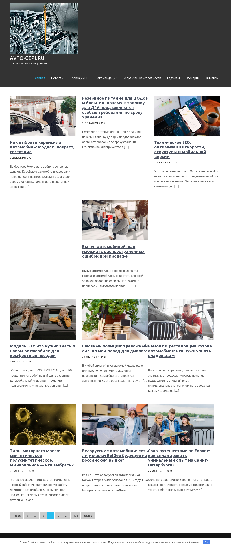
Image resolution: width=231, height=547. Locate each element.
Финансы (212, 78)
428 (76, 516)
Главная (39, 78)
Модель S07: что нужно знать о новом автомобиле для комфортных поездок (42, 350)
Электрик (192, 78)
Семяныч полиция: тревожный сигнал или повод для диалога (115, 348)
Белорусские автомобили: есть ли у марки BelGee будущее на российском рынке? (115, 455)
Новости (57, 78)
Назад (17, 516)
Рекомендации (106, 78)
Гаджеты (173, 78)
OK (206, 542)
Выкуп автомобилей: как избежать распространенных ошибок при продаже (113, 251)
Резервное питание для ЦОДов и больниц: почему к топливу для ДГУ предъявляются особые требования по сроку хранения (115, 107)
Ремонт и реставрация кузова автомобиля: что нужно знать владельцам (180, 350)
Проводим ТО (79, 78)
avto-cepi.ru (27, 58)
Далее (88, 516)
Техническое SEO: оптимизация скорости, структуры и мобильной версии (180, 149)
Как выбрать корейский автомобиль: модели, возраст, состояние (42, 146)
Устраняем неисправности (142, 78)
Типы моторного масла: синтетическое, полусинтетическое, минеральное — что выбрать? (42, 458)
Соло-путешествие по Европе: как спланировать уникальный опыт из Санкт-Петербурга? (179, 458)
